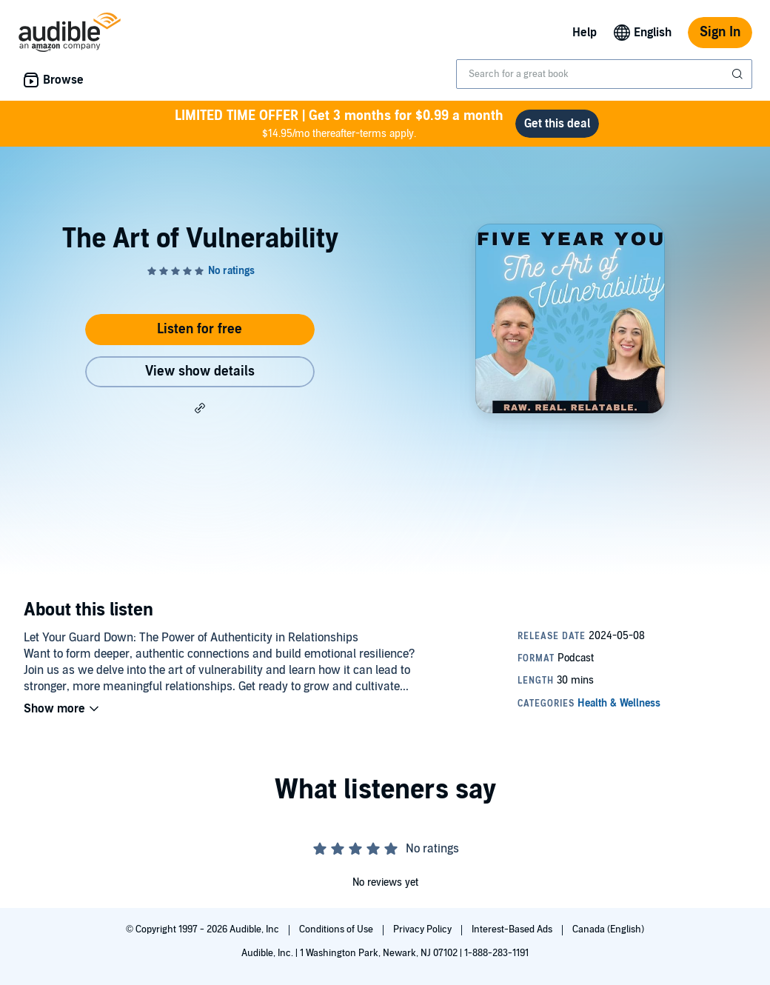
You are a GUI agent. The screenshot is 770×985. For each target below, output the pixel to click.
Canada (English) (608, 929)
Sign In (720, 32)
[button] (200, 407)
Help (584, 32)
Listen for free (199, 329)
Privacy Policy (423, 929)
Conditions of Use (337, 929)
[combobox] (604, 74)
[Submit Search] (739, 74)
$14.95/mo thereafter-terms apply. (339, 123)
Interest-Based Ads (513, 929)
